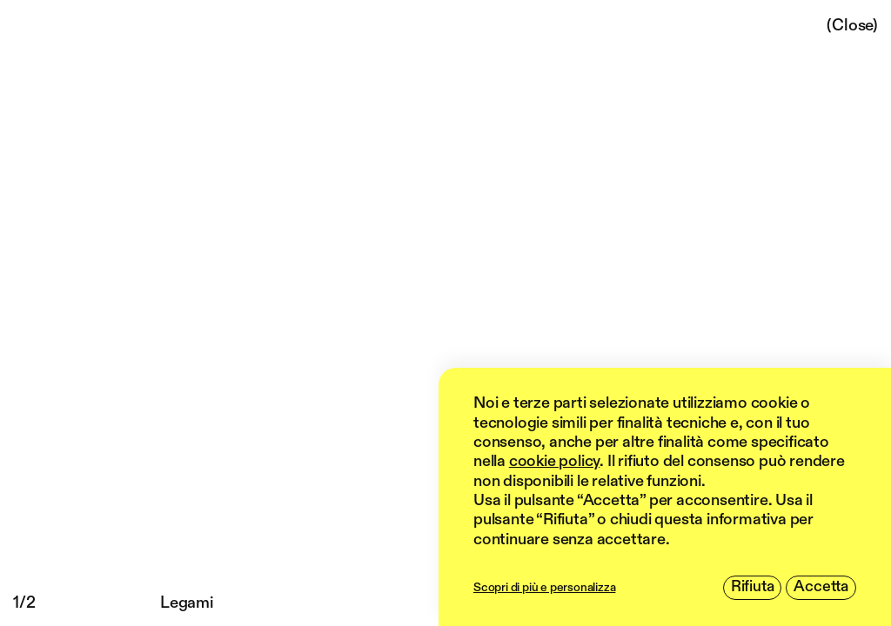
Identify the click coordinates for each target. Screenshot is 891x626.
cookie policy (554, 462)
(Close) (852, 25)
